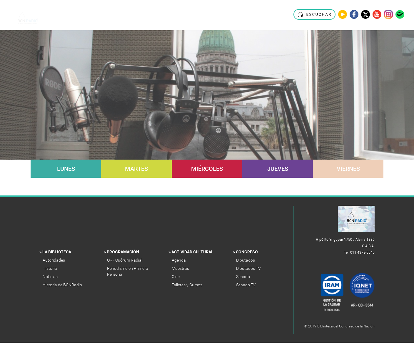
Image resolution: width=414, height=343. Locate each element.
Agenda (179, 260)
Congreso (247, 252)
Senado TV (246, 284)
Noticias (51, 276)
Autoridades (54, 260)
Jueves (277, 168)
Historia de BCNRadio (63, 284)
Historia (50, 268)
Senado (243, 276)
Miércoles (207, 168)
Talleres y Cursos (187, 284)
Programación (123, 252)
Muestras (181, 268)
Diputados (246, 260)
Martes (136, 168)
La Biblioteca (57, 252)
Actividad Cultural (192, 252)
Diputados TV (249, 268)
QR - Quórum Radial (125, 260)
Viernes (348, 168)
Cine (176, 276)
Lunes (66, 168)
